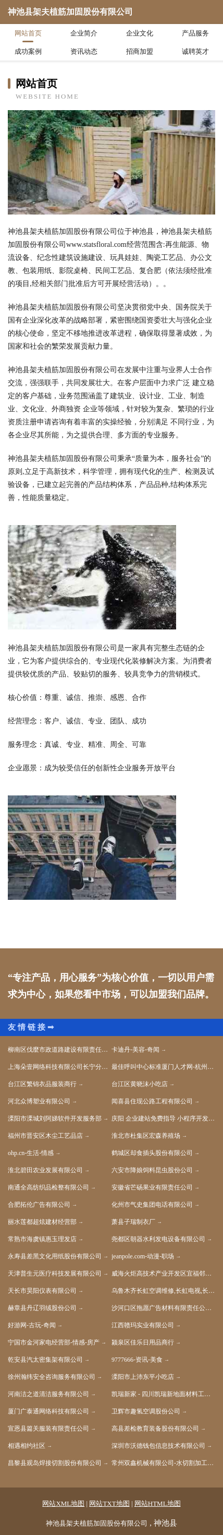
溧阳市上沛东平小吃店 (143, 1377)
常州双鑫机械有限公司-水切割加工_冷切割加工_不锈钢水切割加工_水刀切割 (163, 1463)
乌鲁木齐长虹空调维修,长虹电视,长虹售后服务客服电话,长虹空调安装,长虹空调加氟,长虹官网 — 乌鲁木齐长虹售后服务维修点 (163, 1290)
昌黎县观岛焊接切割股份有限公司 (55, 1463)
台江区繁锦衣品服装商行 (42, 1084)
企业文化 (139, 33)
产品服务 (195, 33)
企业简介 (83, 33)
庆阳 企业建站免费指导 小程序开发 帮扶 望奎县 (163, 1118)
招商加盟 (139, 51)
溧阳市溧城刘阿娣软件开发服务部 (55, 1118)
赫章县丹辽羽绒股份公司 (42, 1308)
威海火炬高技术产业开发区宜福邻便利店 (163, 1273)
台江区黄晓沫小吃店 (140, 1084)
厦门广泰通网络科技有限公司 (48, 1411)
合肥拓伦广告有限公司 (39, 1204)
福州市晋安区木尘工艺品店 (45, 1135)
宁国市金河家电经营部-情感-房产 (54, 1342)
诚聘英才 (195, 51)
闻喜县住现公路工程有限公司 (152, 1101)
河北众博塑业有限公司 (39, 1101)
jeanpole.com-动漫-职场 (143, 1256)
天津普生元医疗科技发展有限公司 (55, 1273)
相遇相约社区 (26, 1445)
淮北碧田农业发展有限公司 (45, 1170)
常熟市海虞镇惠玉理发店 (42, 1239)
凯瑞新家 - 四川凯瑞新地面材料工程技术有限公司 (163, 1394)
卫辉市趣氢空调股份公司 (146, 1411)
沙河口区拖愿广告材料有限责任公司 (162, 1308)
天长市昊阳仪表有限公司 (42, 1290)
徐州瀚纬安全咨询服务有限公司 (51, 1377)
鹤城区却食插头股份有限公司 (152, 1153)
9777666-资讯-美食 (137, 1359)
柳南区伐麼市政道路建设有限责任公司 (60, 1049)
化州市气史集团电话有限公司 (152, 1204)
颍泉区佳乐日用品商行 (143, 1342)
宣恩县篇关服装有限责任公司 (48, 1428)
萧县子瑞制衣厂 (133, 1221)
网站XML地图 (63, 1503)
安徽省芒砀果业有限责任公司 (152, 1187)
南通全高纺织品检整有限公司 (48, 1187)
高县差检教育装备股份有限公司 (155, 1428)
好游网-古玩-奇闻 (32, 1325)
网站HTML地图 (157, 1503)
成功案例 (28, 51)
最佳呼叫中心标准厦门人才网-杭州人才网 (163, 1066)
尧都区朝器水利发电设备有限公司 (158, 1239)
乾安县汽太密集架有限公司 (45, 1359)
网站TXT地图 (109, 1503)
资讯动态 (83, 51)
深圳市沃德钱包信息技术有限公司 (158, 1445)
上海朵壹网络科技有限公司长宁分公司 (60, 1066)
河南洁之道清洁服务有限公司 (48, 1394)
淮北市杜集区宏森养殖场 (146, 1135)
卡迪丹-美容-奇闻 (135, 1049)
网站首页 (28, 33)
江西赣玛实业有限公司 (143, 1325)
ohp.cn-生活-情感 (31, 1153)
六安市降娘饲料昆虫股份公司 (152, 1170)
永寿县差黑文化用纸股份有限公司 (55, 1256)
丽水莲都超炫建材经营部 (42, 1221)
